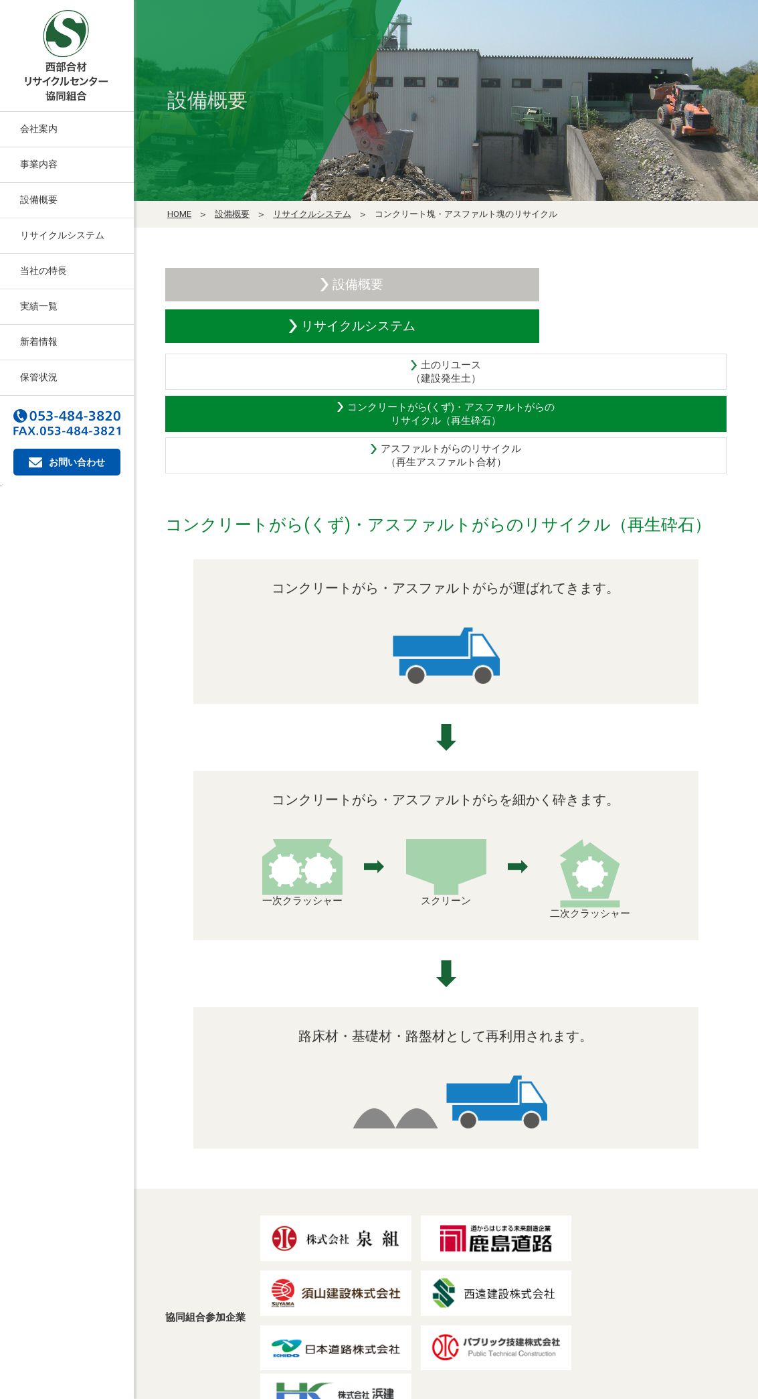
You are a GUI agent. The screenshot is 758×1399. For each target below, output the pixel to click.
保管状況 (39, 377)
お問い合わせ (67, 462)
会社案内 (39, 128)
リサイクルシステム (62, 235)
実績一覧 (39, 306)
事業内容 (39, 164)
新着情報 (39, 341)
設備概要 (39, 199)
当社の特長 (43, 270)
